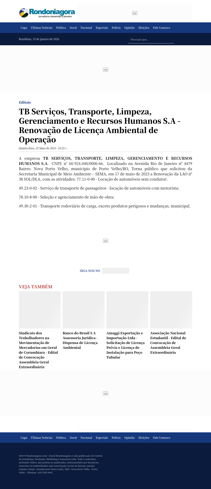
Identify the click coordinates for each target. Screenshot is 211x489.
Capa (24, 27)
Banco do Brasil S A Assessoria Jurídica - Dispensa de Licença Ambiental (80, 340)
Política (61, 27)
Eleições (143, 27)
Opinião (129, 27)
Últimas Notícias (41, 27)
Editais (25, 102)
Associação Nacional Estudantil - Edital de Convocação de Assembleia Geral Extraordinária (168, 342)
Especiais (102, 27)
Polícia (116, 27)
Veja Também (35, 286)
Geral (73, 27)
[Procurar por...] (151, 39)
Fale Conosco (161, 27)
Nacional (86, 27)
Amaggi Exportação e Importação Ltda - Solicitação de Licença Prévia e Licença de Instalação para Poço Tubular (125, 344)
